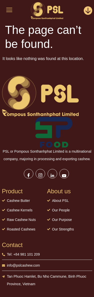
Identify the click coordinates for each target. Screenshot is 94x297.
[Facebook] (28, 174)
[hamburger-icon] (9, 10)
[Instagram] (40, 174)
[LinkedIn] (52, 174)
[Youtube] (64, 174)
